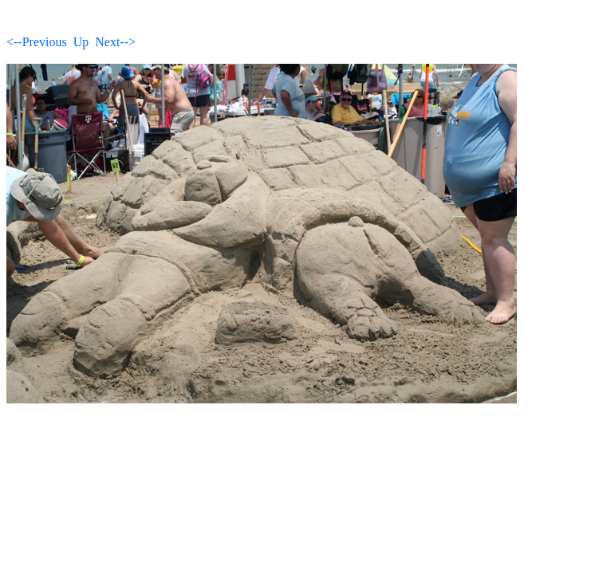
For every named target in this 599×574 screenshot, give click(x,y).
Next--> (115, 42)
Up (81, 42)
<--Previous (36, 42)
